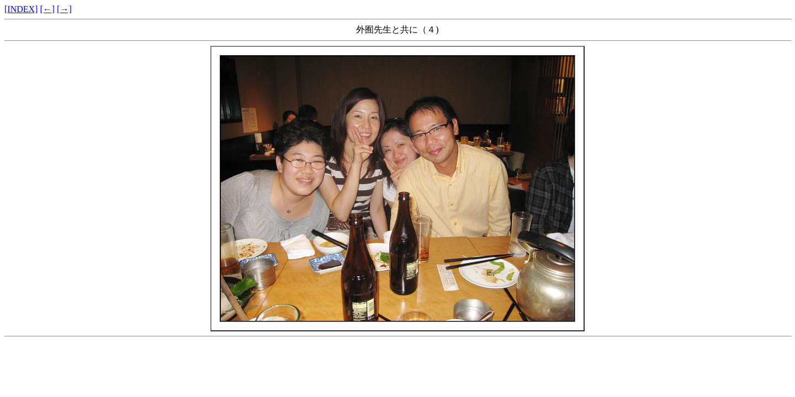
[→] (64, 9)
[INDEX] (21, 9)
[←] (47, 9)
